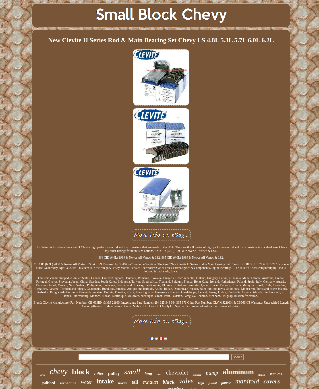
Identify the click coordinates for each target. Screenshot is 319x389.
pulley (114, 373)
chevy (59, 371)
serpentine (68, 383)
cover (42, 375)
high (201, 383)
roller (99, 373)
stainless (275, 374)
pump (212, 373)
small (132, 372)
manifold (247, 381)
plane (212, 383)
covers (271, 381)
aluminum (238, 372)
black (168, 382)
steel (158, 374)
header (122, 383)
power (226, 383)
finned (261, 374)
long (148, 373)
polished (48, 383)
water (86, 382)
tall (135, 382)
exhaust (150, 382)
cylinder (197, 374)
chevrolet (177, 372)
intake (105, 381)
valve (186, 381)
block (81, 372)
